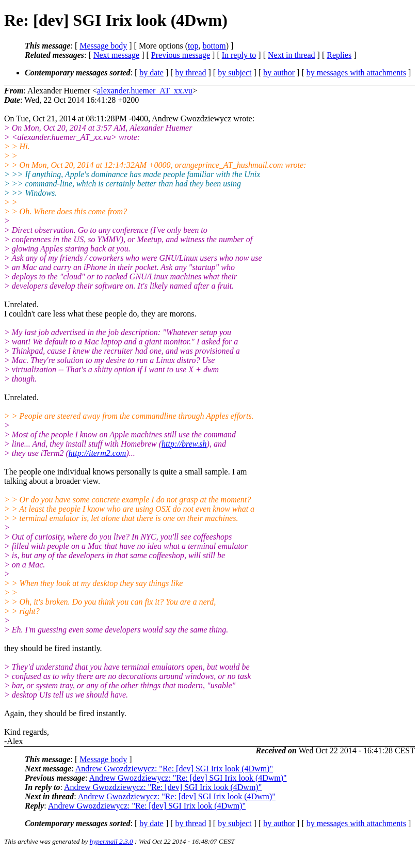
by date (151, 72)
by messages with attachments (356, 72)
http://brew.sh (184, 443)
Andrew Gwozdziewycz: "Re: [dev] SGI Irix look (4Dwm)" (174, 768)
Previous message (180, 55)
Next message (116, 55)
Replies (339, 55)
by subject (234, 72)
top (193, 45)
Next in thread (291, 55)
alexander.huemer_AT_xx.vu (144, 90)
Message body (103, 45)
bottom (213, 45)
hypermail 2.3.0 (111, 841)
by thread (190, 72)
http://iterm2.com (97, 453)
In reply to (239, 55)
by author (279, 72)
